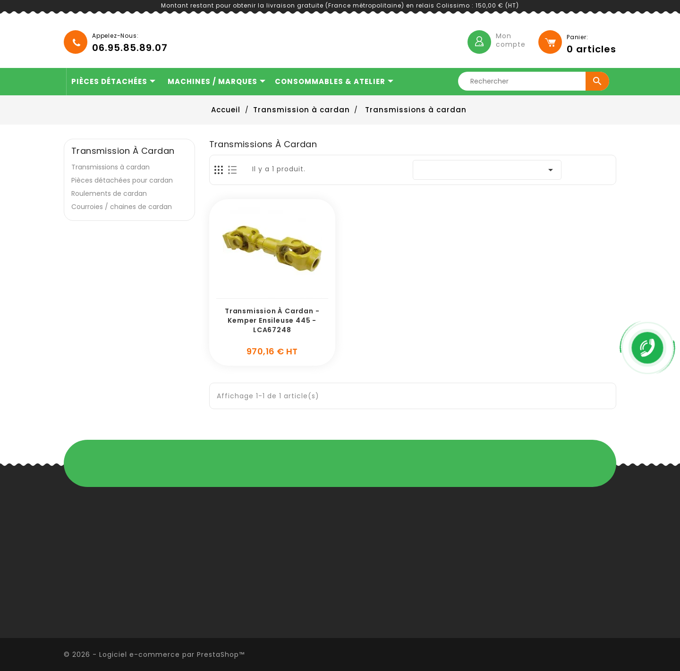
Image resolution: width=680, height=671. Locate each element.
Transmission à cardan (122, 151)
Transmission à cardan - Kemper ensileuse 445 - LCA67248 (272, 320)
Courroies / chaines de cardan (121, 206)
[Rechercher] (534, 81)
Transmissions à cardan (110, 167)
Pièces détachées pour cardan (122, 180)
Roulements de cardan (109, 193)
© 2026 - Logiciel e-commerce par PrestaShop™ (154, 654)
